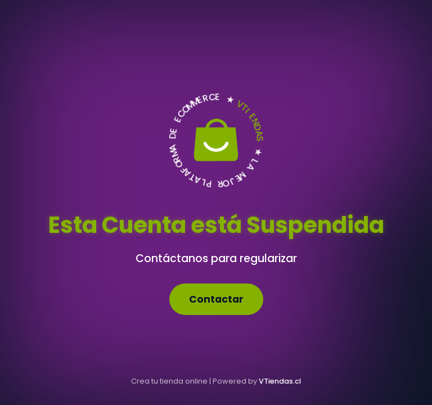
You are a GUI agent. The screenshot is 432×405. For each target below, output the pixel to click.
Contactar (216, 299)
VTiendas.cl (280, 381)
